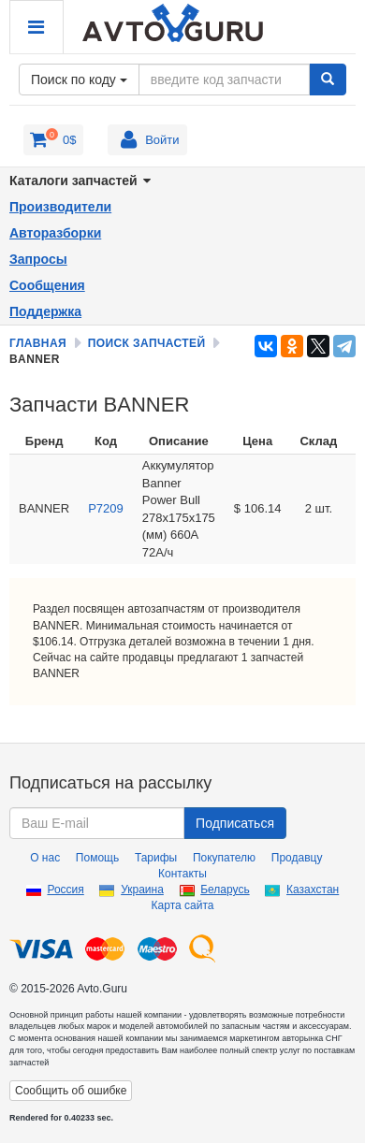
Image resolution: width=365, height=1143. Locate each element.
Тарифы (156, 857)
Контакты (182, 873)
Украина (142, 889)
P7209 (106, 508)
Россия (65, 889)
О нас (45, 857)
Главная (37, 343)
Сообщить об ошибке (70, 1090)
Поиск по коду (79, 79)
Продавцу (297, 857)
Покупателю (224, 857)
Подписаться (235, 823)
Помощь (97, 857)
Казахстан (312, 889)
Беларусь (224, 889)
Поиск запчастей (147, 343)
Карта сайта (183, 905)
